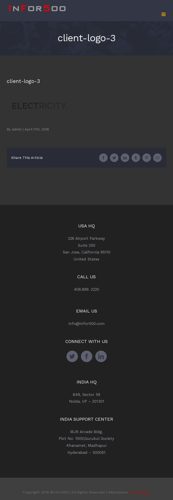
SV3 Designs (139, 492)
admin (17, 129)
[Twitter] (72, 356)
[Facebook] (86, 356)
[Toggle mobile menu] (164, 14)
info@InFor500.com (86, 323)
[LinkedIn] (101, 356)
